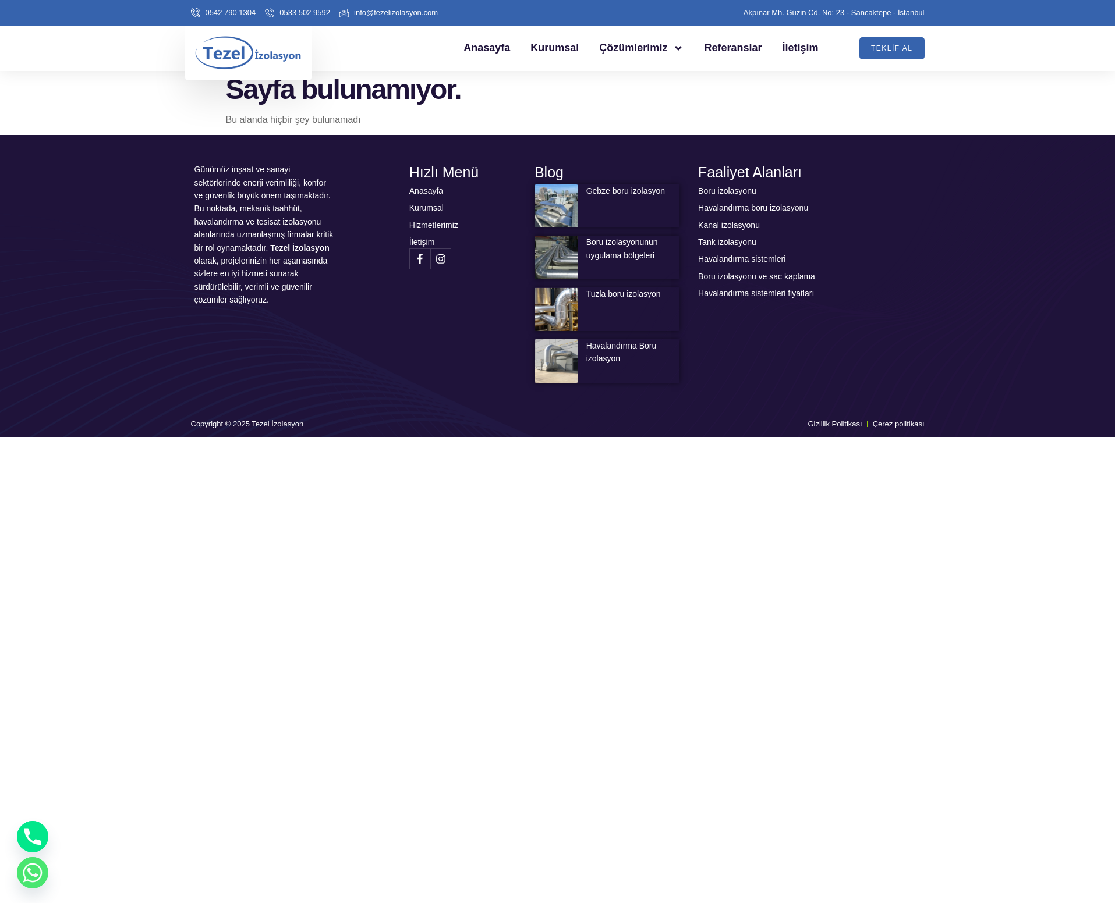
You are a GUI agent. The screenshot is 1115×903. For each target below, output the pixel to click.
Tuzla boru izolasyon (623, 293)
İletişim (800, 48)
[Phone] (32, 836)
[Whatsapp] (32, 872)
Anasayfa (486, 48)
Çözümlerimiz (641, 48)
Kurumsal (554, 48)
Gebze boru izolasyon (625, 190)
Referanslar (733, 48)
